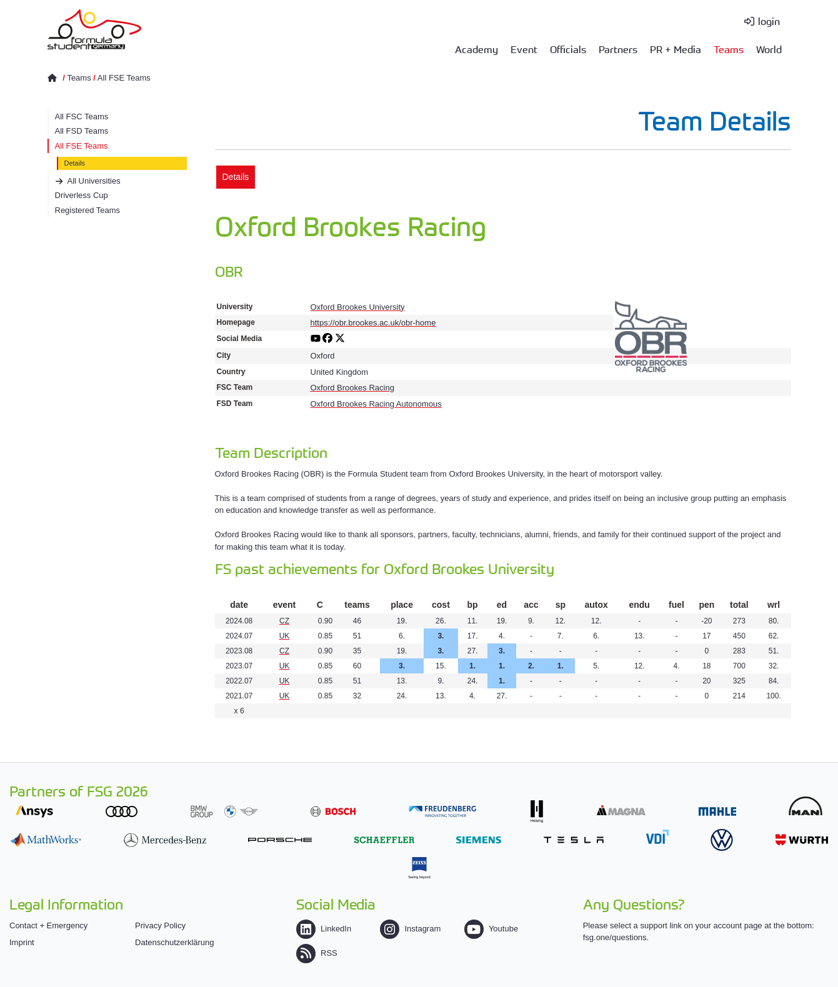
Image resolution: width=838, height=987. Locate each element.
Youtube (491, 928)
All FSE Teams (124, 77)
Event (524, 48)
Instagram (410, 928)
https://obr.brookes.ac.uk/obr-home (373, 322)
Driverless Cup (81, 195)
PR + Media (675, 48)
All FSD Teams (82, 131)
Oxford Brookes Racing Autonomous (376, 404)
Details (75, 163)
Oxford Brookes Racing (352, 387)
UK (284, 636)
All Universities (94, 181)
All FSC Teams (82, 116)
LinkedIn (323, 928)
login (769, 20)
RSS (316, 953)
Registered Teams (88, 210)
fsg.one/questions (615, 937)
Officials (568, 48)
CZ (284, 621)
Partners (618, 48)
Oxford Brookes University (358, 307)
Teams (729, 48)
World (769, 48)
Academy (476, 48)
